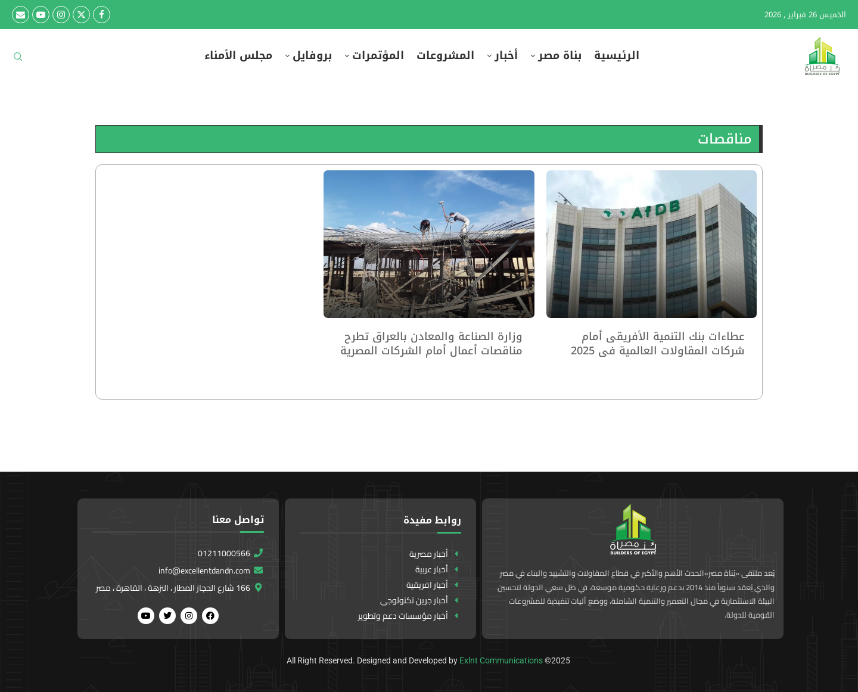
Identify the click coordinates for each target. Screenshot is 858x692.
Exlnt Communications (501, 660)
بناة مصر (560, 55)
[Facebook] (101, 14)
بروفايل (312, 55)
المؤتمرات (378, 55)
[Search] (18, 60)
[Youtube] (40, 14)
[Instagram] (61, 14)
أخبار (506, 55)
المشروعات (445, 55)
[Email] (20, 14)
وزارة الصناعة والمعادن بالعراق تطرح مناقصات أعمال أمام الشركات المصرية (431, 343)
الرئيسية (616, 55)
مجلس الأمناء (238, 55)
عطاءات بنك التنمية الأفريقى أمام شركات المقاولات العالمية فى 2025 (658, 343)
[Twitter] (81, 14)
